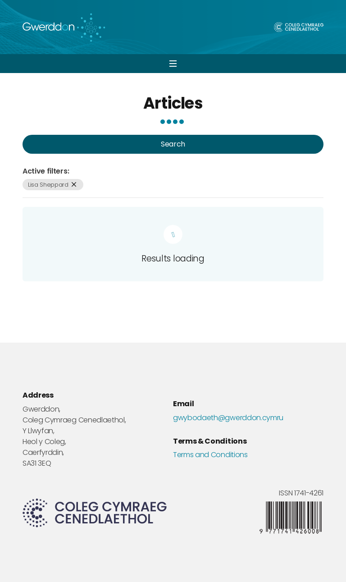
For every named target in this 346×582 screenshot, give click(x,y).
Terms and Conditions (210, 455)
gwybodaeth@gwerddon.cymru (228, 418)
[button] (173, 63)
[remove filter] (74, 184)
